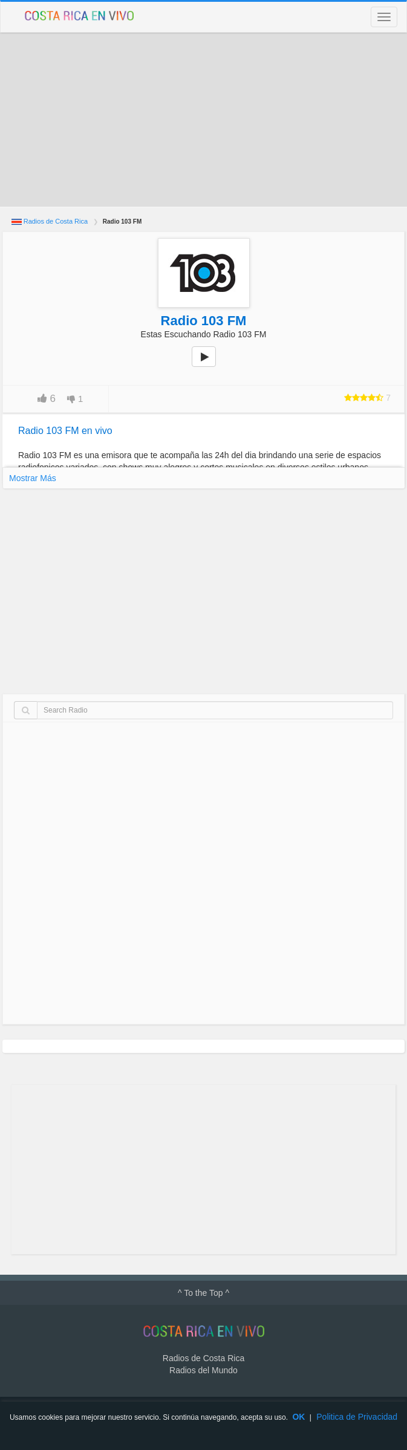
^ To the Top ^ (203, 1293)
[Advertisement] (203, 119)
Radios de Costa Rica (56, 221)
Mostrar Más (32, 478)
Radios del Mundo (203, 1370)
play (210, 365)
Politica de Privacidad (356, 1417)
